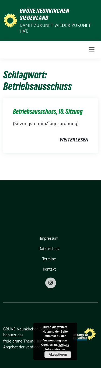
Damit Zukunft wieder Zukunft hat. (55, 28)
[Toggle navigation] (91, 49)
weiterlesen (74, 140)
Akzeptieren (58, 354)
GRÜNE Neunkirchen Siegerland (44, 14)
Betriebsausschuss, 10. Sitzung (48, 111)
